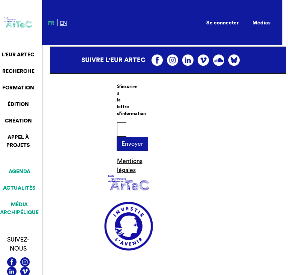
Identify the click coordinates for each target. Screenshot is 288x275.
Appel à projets (18, 141)
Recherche (18, 71)
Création (18, 121)
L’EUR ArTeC (18, 54)
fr (51, 23)
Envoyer (132, 144)
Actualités (19, 188)
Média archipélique (19, 208)
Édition (18, 104)
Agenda (19, 171)
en (63, 23)
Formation (18, 88)
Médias (261, 23)
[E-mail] (121, 129)
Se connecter (222, 23)
